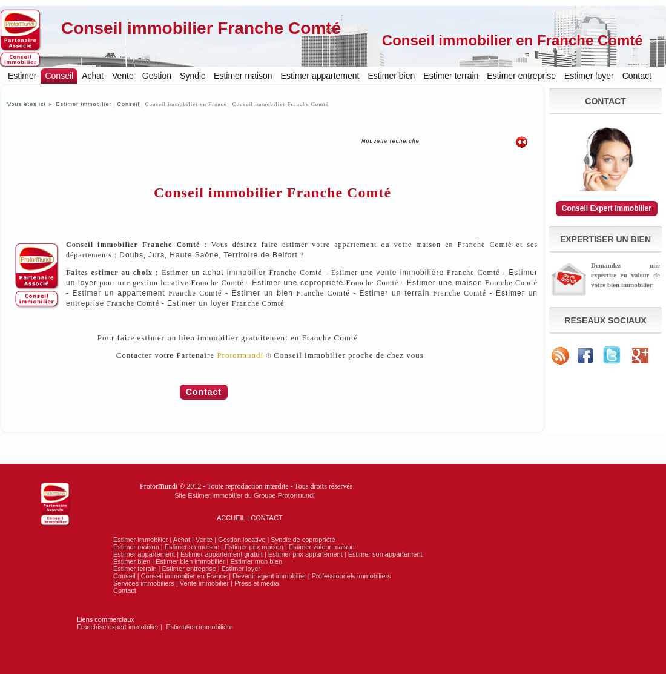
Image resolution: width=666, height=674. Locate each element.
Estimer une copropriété (297, 283)
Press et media (256, 583)
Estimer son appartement (385, 554)
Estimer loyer (589, 76)
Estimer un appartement (119, 293)
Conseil (59, 76)
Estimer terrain (450, 76)
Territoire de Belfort (260, 255)
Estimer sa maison (192, 546)
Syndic (192, 76)
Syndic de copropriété (303, 539)
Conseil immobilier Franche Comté (201, 28)
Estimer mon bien (256, 561)
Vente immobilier (204, 583)
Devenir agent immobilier (269, 576)
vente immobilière (410, 272)
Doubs (131, 255)
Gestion (156, 76)
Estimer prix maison (254, 546)
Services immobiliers (143, 583)
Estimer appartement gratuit (221, 554)
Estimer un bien (261, 293)
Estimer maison (243, 76)
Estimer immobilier (83, 104)
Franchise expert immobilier (118, 626)
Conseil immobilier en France (184, 576)
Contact (636, 76)
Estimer (22, 76)
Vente (123, 76)
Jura (156, 255)
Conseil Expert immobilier (606, 208)
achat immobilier (234, 272)
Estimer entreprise (521, 76)
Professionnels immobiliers (351, 576)
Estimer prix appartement (305, 554)
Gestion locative (241, 539)
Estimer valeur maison (322, 546)
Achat (93, 76)
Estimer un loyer (198, 303)
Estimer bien (391, 76)
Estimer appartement (320, 76)
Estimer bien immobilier (190, 561)
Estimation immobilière (199, 626)
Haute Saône (194, 255)
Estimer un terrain (395, 293)
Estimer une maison (445, 283)
